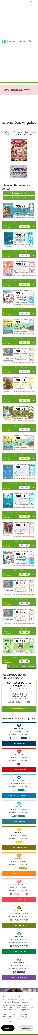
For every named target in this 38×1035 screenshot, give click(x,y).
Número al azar (19, 198)
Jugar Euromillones (19, 743)
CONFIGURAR (21, 1016)
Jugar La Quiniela (19, 769)
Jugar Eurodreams (19, 978)
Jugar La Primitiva (19, 952)
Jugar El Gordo (19, 899)
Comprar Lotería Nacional (19, 795)
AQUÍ (10, 1021)
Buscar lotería (19, 193)
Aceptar (8, 1028)
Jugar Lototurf (19, 873)
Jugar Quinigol (19, 821)
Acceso (23, 41)
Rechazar (26, 1028)
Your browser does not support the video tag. (19, 108)
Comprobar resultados (19, 709)
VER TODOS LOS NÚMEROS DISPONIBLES (21, 666)
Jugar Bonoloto (19, 926)
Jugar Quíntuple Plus (19, 847)
